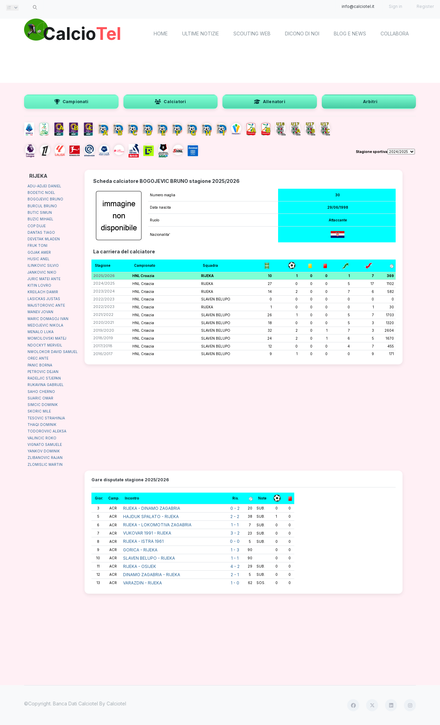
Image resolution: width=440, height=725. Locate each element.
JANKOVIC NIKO (42, 272)
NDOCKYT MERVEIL (45, 345)
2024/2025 (104, 283)
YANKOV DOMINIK (44, 451)
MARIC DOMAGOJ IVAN (48, 319)
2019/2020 (103, 330)
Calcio (82, 32)
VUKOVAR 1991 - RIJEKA (147, 533)
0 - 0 (235, 541)
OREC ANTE (38, 358)
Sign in (395, 6)
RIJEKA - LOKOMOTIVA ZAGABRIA (157, 524)
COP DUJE (37, 226)
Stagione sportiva (371, 152)
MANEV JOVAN (40, 312)
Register (425, 6)
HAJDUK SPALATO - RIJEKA (151, 516)
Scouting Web (252, 33)
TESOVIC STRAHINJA (46, 418)
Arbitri (370, 101)
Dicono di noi (302, 33)
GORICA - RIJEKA (140, 549)
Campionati (71, 101)
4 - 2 (235, 566)
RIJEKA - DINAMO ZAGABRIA (151, 508)
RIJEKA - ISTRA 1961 (143, 541)
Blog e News (350, 33)
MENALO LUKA (41, 332)
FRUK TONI (37, 245)
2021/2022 (103, 314)
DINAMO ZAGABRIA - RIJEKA (151, 574)
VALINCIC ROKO (42, 438)
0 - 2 (235, 508)
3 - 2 (235, 533)
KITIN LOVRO (39, 285)
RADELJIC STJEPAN (44, 378)
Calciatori (170, 101)
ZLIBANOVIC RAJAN (45, 457)
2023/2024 (104, 291)
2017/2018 (102, 345)
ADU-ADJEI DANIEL (44, 186)
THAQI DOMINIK (42, 424)
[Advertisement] (220, 65)
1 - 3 (235, 549)
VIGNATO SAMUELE (45, 444)
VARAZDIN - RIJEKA (142, 582)
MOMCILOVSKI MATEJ (47, 338)
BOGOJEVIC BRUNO (45, 199)
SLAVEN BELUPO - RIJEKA (149, 558)
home (161, 33)
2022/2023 (103, 299)
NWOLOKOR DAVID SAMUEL (53, 352)
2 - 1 (235, 574)
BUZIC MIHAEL (40, 219)
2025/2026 (104, 275)
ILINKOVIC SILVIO (43, 265)
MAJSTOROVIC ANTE (46, 305)
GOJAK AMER (39, 252)
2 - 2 (234, 516)
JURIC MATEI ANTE (44, 279)
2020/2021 (103, 322)
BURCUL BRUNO (42, 206)
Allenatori (269, 101)
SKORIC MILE (39, 411)
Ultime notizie (200, 33)
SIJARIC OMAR (40, 398)
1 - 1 (235, 524)
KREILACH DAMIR (43, 292)
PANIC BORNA (40, 365)
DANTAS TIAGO (41, 232)
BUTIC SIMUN (40, 212)
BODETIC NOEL (41, 192)
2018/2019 (103, 338)
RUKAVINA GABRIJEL (46, 385)
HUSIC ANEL (39, 259)
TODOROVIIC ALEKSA (47, 431)
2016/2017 (102, 353)
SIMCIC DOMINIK (43, 405)
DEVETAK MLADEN (44, 239)
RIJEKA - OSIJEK (139, 566)
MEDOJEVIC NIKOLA (45, 325)
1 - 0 (235, 582)
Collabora (395, 33)
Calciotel (116, 703)
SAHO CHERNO (41, 391)
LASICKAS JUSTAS (44, 299)
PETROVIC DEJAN (43, 372)
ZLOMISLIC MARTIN (45, 464)
